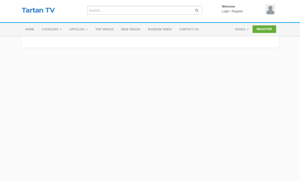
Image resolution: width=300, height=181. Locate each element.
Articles (78, 29)
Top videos (104, 29)
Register (237, 11)
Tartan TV (38, 10)
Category (52, 29)
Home (29, 29)
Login (225, 11)
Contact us (189, 29)
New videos (131, 29)
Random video (160, 29)
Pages (242, 29)
